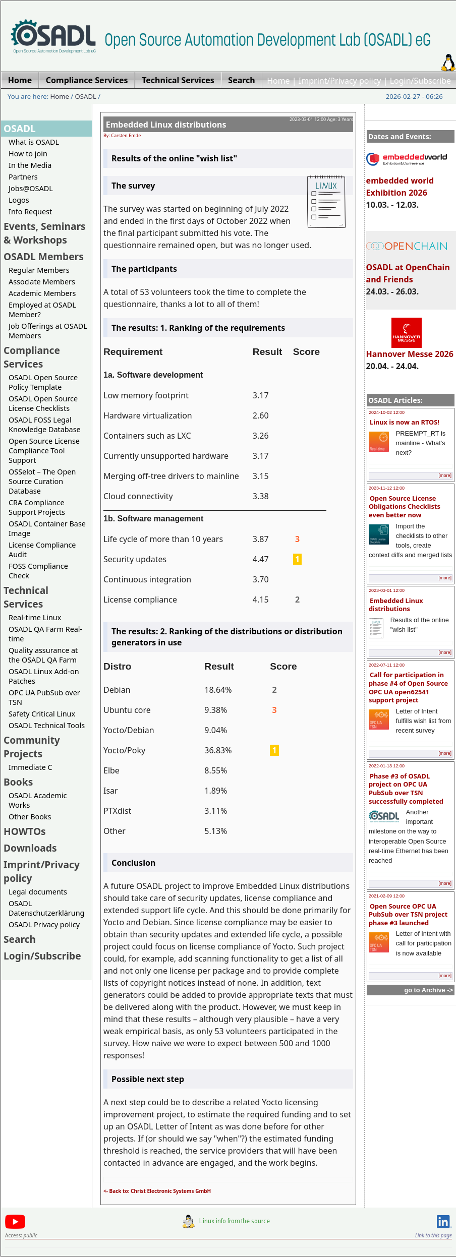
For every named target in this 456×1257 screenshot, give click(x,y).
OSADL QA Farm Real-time (45, 633)
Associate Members (42, 281)
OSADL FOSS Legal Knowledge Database (45, 424)
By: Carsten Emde (122, 135)
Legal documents (38, 891)
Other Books (30, 816)
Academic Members (42, 293)
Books (18, 782)
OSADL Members (44, 256)
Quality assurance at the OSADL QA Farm (43, 655)
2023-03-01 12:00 (387, 590)
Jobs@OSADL (31, 188)
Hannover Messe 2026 (409, 349)
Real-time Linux (35, 617)
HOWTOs (25, 831)
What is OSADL (34, 142)
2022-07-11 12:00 (387, 665)
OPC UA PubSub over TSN (44, 697)
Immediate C (30, 767)
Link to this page (433, 1235)
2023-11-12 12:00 (387, 488)
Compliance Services (32, 357)
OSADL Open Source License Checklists (43, 403)
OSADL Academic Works (38, 800)
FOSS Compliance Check (38, 570)
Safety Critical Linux (42, 714)
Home (278, 80)
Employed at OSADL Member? (42, 309)
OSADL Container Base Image (47, 528)
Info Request (30, 211)
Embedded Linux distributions (396, 605)
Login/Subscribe (420, 80)
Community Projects (32, 746)
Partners (23, 177)
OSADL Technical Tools (47, 725)
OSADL (85, 96)
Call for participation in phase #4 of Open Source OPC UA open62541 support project (408, 687)
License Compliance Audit (42, 549)
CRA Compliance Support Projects (37, 507)
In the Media (30, 165)
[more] (444, 475)
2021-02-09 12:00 (387, 896)
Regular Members (39, 270)
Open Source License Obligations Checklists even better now (404, 506)
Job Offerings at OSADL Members (48, 330)
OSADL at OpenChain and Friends (408, 269)
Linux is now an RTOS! (404, 422)
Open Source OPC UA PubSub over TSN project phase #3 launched (408, 914)
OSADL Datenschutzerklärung (46, 908)
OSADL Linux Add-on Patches (44, 676)
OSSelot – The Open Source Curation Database (42, 481)
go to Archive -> (428, 990)
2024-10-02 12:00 (387, 412)
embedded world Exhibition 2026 (406, 182)
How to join (28, 153)
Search (20, 939)
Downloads (30, 848)
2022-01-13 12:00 (387, 765)
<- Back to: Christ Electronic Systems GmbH (157, 1190)
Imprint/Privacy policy (340, 80)
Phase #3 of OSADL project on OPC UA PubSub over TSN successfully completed (406, 788)
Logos (19, 200)
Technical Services (26, 597)
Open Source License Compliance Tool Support (44, 450)
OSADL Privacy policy (44, 924)
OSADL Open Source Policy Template (43, 382)
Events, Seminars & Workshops (45, 233)
